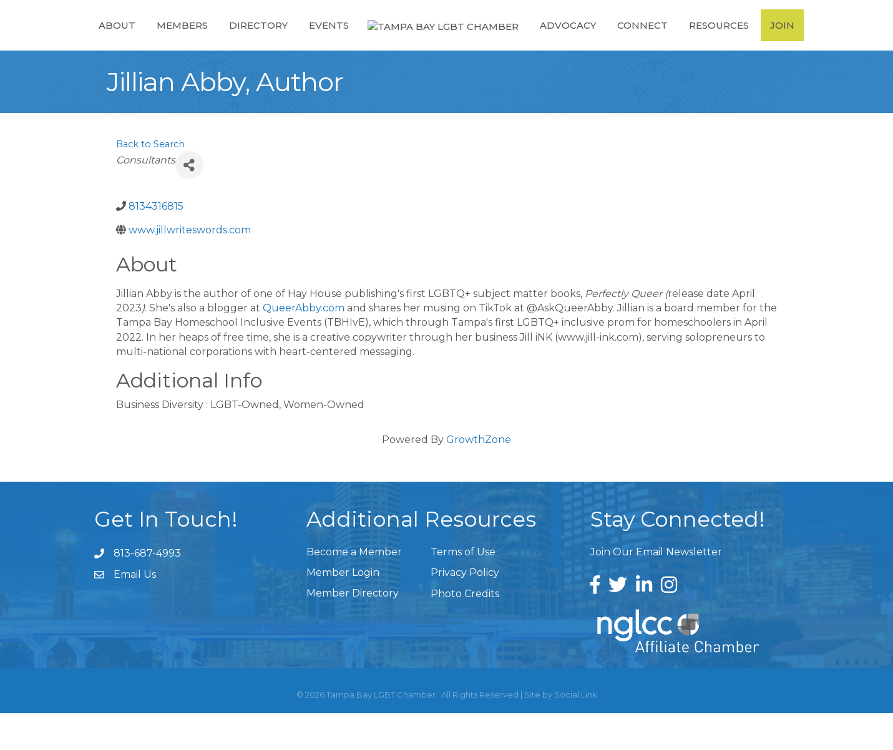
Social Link (575, 731)
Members (176, 43)
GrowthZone (478, 476)
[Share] (189, 202)
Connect (648, 43)
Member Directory (352, 630)
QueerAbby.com (303, 345)
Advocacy (574, 43)
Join (788, 43)
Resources (725, 43)
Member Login (342, 609)
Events (323, 43)
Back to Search (150, 181)
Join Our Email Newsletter (656, 589)
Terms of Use (463, 589)
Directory (252, 43)
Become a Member (354, 589)
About (111, 43)
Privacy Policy (465, 609)
